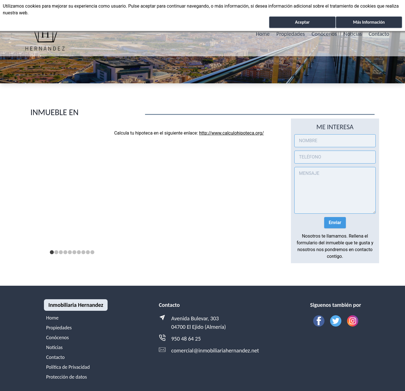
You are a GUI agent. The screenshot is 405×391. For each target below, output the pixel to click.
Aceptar (302, 22)
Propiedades (290, 33)
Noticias (353, 33)
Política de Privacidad (68, 367)
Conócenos (324, 33)
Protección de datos (66, 377)
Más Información (369, 22)
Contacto (379, 33)
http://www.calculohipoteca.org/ (231, 133)
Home (263, 33)
